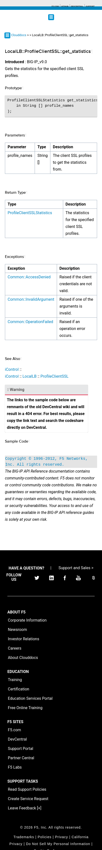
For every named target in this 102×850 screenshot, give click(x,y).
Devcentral (77, 6)
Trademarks (24, 837)
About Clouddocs (23, 657)
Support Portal (20, 748)
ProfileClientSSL (54, 376)
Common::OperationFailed (30, 321)
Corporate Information (27, 620)
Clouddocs (18, 35)
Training (15, 679)
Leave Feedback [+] (24, 808)
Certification (18, 689)
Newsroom (17, 629)
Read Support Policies (27, 789)
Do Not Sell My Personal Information (58, 844)
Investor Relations (23, 639)
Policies (44, 837)
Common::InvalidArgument (31, 299)
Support (90, 6)
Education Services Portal (30, 698)
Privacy (61, 837)
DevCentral (17, 739)
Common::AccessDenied (29, 277)
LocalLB (29, 376)
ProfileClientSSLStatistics (30, 212)
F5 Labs (15, 767)
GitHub (64, 6)
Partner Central (21, 758)
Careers (14, 648)
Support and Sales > (75, 568)
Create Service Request (28, 798)
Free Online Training (25, 707)
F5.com (55, 6)
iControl (12, 369)
